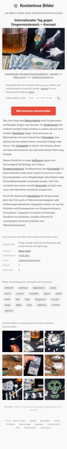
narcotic (55, 300)
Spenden (39, 424)
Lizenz (31, 92)
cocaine (20, 294)
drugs (7, 305)
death (7, 300)
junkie (53, 288)
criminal (55, 305)
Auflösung (37, 160)
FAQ (18, 428)
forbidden (34, 294)
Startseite (8, 407)
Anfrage (44, 88)
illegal (18, 305)
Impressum (45, 428)
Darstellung (33, 196)
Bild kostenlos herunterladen (34, 111)
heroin (8, 294)
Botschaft (40, 186)
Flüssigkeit (48, 137)
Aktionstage (24, 424)
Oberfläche (18, 133)
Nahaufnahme (32, 121)
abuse (47, 294)
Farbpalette (22, 146)
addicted (9, 288)
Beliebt (33, 421)
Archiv (17, 407)
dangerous (40, 300)
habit (27, 300)
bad (17, 300)
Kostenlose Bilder (33, 5)
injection (9, 311)
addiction (41, 305)
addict (59, 294)
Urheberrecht (53, 424)
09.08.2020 (23, 256)
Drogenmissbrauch (13, 169)
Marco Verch (20, 77)
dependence (39, 288)
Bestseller (45, 421)
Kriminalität (53, 169)
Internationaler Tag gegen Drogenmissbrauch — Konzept (31, 74)
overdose (23, 288)
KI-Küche (10, 424)
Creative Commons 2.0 (42, 77)
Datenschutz (30, 428)
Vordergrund (50, 125)
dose (29, 305)
